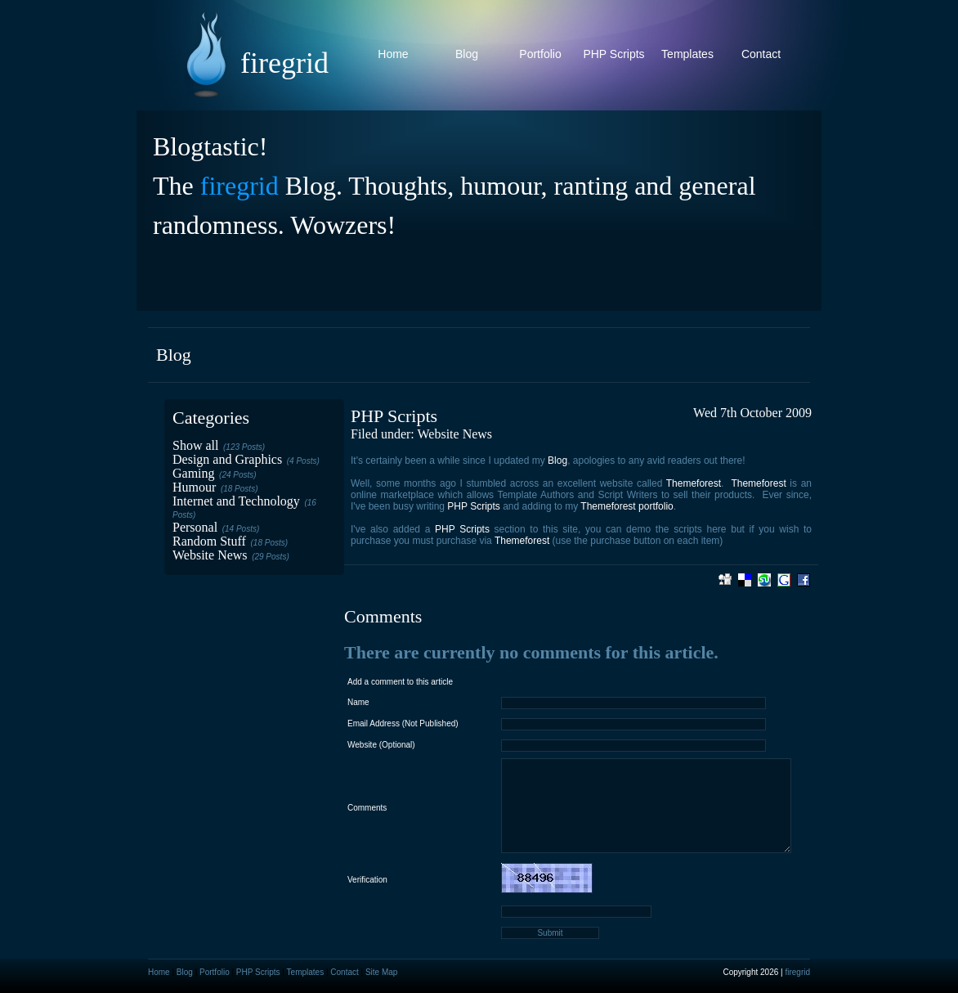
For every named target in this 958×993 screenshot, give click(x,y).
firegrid (239, 185)
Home (393, 54)
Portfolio (540, 54)
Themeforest (693, 483)
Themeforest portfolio (626, 506)
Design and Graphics (227, 459)
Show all (195, 445)
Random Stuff (209, 541)
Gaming (193, 473)
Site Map (381, 972)
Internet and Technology (236, 501)
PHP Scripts (613, 54)
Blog (466, 54)
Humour (194, 487)
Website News (210, 555)
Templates (687, 54)
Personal (194, 527)
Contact (761, 54)
